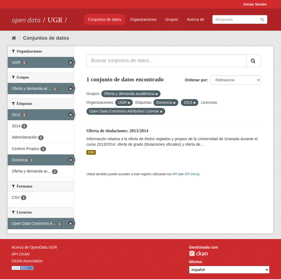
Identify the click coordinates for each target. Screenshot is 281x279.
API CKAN (20, 254)
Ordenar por (196, 80)
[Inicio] (14, 38)
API (174, 174)
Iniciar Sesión (255, 4)
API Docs (191, 174)
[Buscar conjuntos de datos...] (166, 60)
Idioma (195, 262)
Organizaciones (143, 19)
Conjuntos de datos (104, 19)
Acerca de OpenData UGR (34, 247)
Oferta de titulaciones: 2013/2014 (117, 130)
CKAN (198, 253)
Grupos (171, 19)
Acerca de (195, 19)
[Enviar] (262, 19)
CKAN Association (27, 261)
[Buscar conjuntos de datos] (239, 19)
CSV (91, 152)
